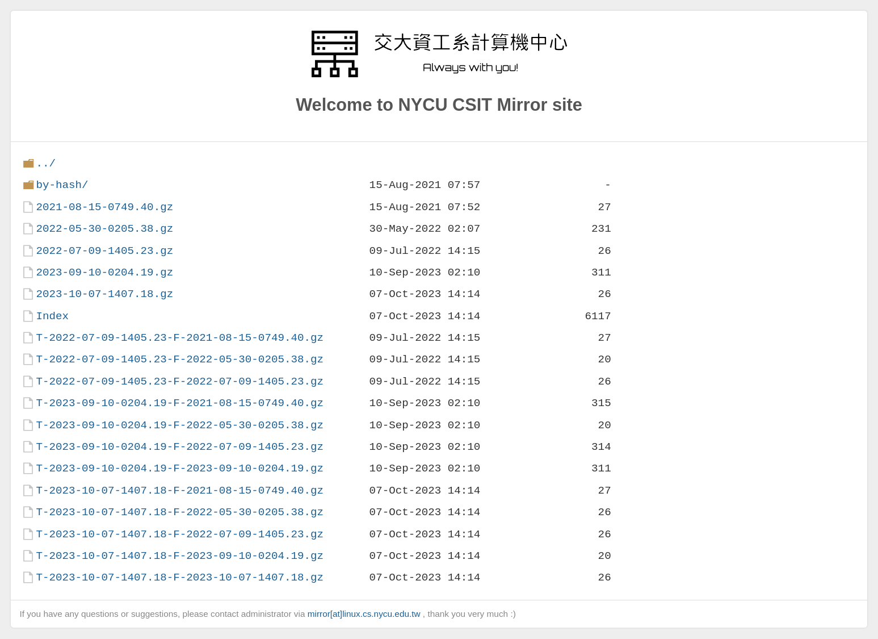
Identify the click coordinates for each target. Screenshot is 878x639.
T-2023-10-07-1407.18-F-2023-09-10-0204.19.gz (180, 555)
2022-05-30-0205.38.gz (104, 228)
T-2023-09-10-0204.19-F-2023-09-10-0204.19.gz (180, 468)
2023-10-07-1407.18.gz (104, 294)
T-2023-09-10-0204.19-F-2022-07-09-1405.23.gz (180, 446)
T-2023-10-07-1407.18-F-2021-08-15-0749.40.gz (180, 490)
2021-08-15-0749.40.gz (104, 207)
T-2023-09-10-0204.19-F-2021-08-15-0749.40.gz (180, 403)
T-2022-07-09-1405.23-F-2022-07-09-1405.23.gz (180, 381)
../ (46, 163)
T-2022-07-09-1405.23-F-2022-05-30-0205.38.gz (180, 359)
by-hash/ (62, 185)
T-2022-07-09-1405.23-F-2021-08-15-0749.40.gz (180, 337)
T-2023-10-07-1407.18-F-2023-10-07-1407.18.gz (180, 577)
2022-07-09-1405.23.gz (104, 250)
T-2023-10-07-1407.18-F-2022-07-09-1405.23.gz (180, 534)
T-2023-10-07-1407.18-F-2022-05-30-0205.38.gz (180, 512)
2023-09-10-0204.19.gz (104, 272)
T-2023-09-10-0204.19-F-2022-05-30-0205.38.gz (180, 425)
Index (52, 316)
